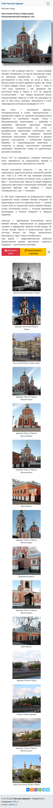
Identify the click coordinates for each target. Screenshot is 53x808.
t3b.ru (16, 801)
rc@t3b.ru (12, 804)
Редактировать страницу (33, 252)
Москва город (8, 8)
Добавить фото (11, 252)
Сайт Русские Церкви (12, 3)
